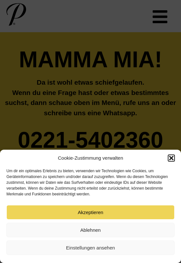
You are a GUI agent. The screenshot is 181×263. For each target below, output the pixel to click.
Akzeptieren (90, 212)
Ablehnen (90, 230)
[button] (171, 158)
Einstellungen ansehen (90, 247)
